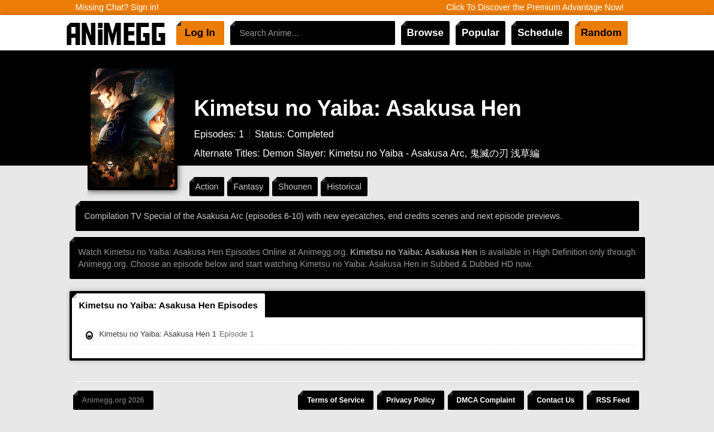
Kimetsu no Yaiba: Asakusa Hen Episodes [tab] (168, 305)
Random (601, 32)
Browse (425, 32)
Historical (344, 186)
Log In (200, 32)
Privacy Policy (410, 400)
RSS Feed (612, 400)
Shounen (295, 186)
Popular (480, 32)
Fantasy (248, 186)
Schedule (540, 32)
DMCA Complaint (486, 400)
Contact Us (555, 400)
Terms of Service (335, 400)
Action (207, 186)
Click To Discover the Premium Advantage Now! (534, 7)
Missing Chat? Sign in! (117, 7)
